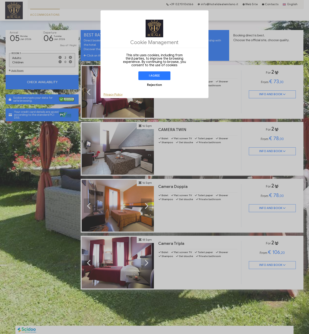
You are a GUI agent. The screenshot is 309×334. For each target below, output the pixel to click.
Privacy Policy (113, 94)
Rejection (154, 85)
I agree (154, 75)
